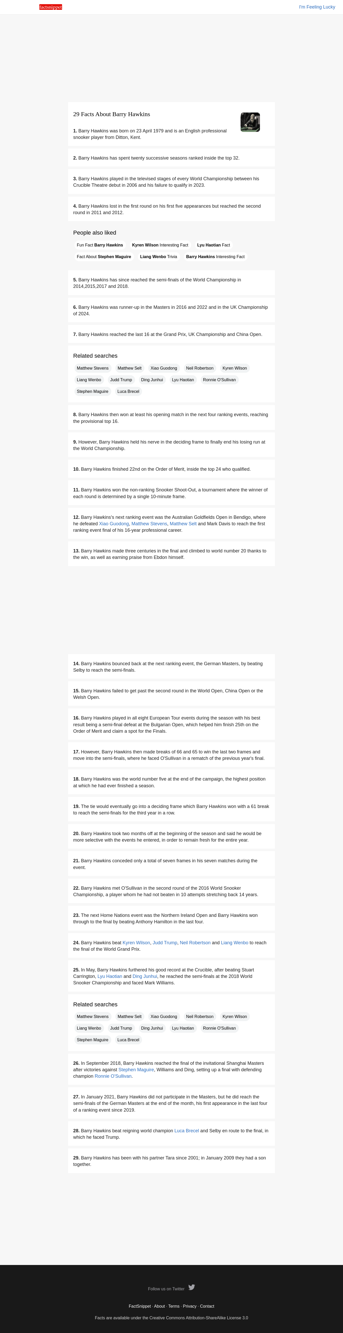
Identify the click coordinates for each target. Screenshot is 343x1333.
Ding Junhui (152, 380)
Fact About (104, 256)
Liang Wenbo (89, 380)
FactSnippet (140, 1306)
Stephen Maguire (92, 391)
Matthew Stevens (93, 368)
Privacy (189, 1306)
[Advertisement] (171, 58)
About (159, 1306)
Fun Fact (100, 245)
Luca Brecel (128, 391)
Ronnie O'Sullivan (219, 380)
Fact (213, 245)
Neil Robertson (200, 368)
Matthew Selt (129, 368)
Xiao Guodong (164, 368)
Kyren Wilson (234, 368)
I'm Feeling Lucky (317, 7)
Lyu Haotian (183, 380)
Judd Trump (121, 380)
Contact (207, 1306)
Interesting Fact (160, 245)
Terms (174, 1306)
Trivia (158, 256)
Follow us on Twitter (171, 1289)
